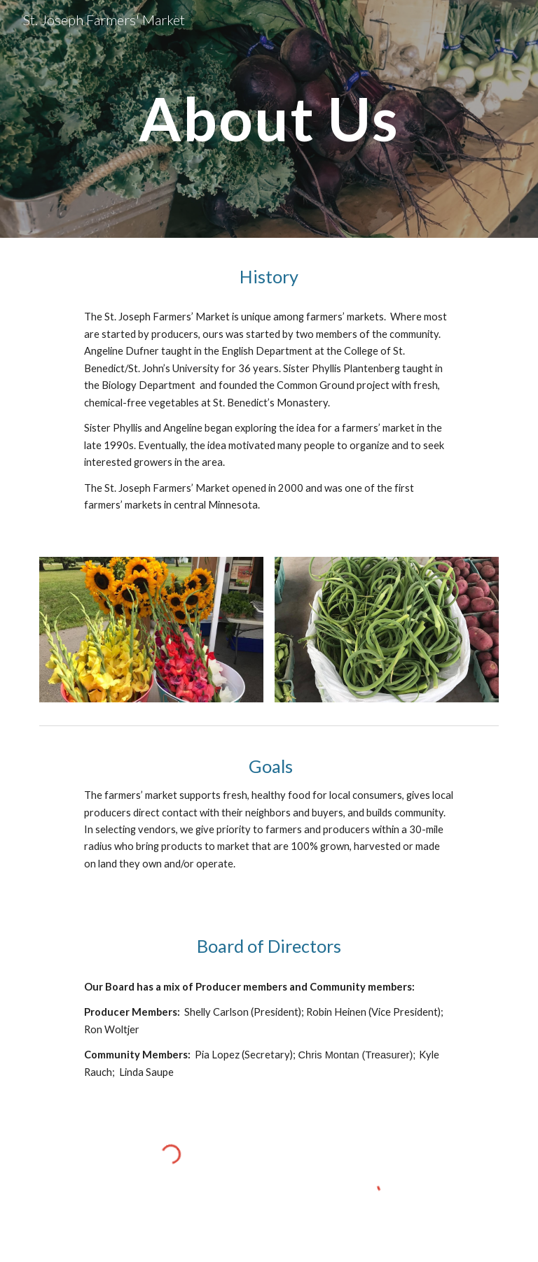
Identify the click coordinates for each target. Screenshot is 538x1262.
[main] (269, 118)
